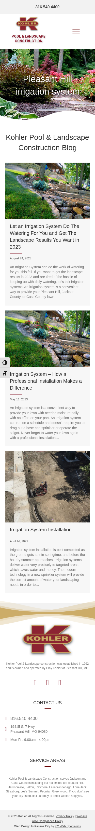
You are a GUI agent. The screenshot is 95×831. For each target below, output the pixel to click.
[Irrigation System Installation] (47, 522)
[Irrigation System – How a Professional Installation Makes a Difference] (47, 378)
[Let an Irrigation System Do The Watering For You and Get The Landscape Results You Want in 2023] (47, 234)
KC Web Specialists (68, 826)
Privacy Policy (65, 816)
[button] (35, 683)
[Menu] (76, 31)
